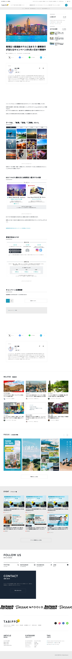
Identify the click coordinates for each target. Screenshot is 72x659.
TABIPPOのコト (53, 22)
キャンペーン (11, 310)
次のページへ (33, 300)
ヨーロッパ (52, 23)
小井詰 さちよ (36, 398)
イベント (22, 5)
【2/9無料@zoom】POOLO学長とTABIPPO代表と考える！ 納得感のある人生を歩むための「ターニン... (58, 529)
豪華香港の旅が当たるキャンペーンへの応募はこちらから (18, 228)
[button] (67, 435)
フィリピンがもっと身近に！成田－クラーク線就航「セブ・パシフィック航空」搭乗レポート (13, 417)
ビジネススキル (28, 642)
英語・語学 (50, 5)
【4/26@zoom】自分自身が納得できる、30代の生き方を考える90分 (58, 509)
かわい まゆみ (58, 398)
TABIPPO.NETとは (36, 1)
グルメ (54, 5)
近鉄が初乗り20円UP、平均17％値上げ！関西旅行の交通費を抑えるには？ (58, 417)
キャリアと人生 (37, 640)
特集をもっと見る (34, 476)
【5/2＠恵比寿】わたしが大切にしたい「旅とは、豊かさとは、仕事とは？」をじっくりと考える (13, 528)
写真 (16, 310)
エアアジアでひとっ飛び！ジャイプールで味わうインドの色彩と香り (13, 395)
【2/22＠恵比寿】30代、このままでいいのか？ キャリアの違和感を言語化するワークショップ (36, 528)
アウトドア (27, 645)
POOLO (47, 1)
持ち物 (35, 642)
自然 (35, 646)
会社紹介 (40, 1)
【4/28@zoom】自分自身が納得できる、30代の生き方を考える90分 (14, 509)
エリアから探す (57, 31)
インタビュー (57, 42)
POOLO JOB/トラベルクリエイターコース (57, 20)
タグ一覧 (64, 16)
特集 (20, 5)
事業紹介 (44, 1)
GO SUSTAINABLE (39, 5)
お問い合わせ (61, 1)
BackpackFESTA (28, 643)
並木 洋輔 (17, 68)
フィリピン (50, 393)
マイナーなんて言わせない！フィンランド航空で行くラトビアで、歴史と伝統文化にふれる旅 (36, 395)
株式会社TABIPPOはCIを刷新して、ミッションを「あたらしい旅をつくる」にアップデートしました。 (36, 418)
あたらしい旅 (59, 22)
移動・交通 (50, 415)
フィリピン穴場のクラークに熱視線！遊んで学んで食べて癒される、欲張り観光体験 (58, 395)
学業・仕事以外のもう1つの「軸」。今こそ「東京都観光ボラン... (59, 44)
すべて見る (64, 28)
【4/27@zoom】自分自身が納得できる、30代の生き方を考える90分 (36, 509)
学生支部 (50, 1)
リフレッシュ (45, 5)
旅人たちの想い (29, 415)
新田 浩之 (57, 420)
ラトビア (28, 393)
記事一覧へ (18, 72)
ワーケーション (58, 23)
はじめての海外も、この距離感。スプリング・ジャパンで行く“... (59, 33)
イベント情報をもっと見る (36, 540)
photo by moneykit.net (26, 163)
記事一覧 (17, 5)
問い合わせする (18, 590)
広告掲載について (56, 1)
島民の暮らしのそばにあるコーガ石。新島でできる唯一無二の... (59, 39)
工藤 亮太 (12, 398)
